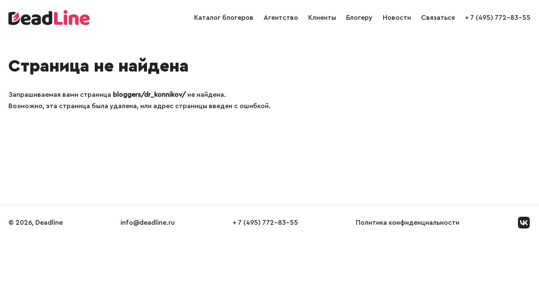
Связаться (438, 17)
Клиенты (322, 17)
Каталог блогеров (223, 17)
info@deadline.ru (147, 222)
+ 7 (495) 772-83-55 (498, 17)
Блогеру (359, 17)
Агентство (281, 17)
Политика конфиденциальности (407, 222)
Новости (397, 17)
